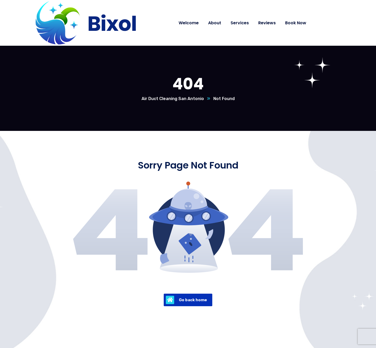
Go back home (186, 300)
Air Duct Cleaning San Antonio (173, 98)
